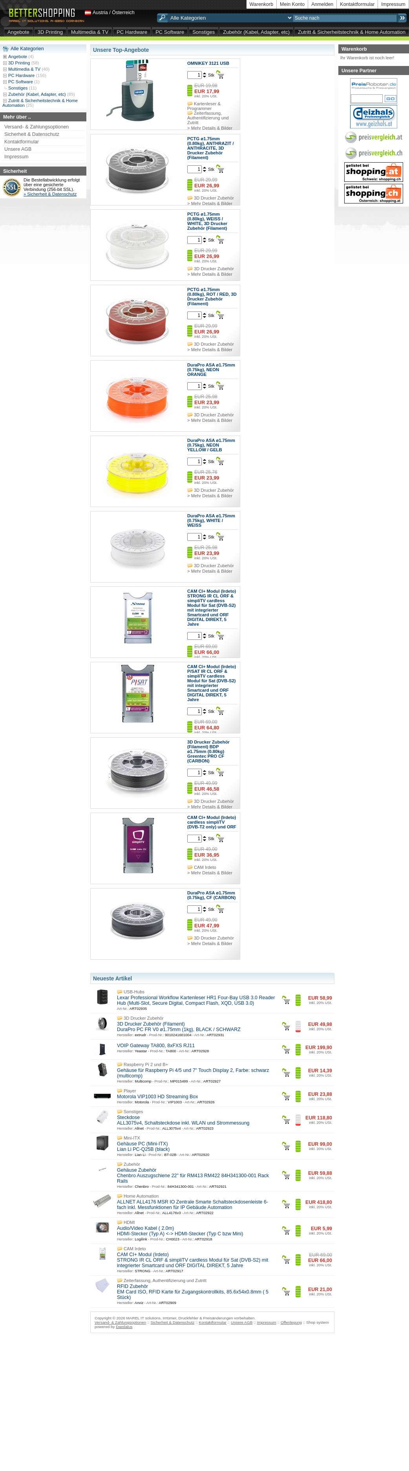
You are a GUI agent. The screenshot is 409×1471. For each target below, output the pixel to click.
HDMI (129, 1222)
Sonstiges (203, 32)
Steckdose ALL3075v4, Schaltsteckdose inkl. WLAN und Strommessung (183, 1120)
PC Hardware (132, 32)
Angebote (18, 32)
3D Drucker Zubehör (214, 198)
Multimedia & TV (89, 32)
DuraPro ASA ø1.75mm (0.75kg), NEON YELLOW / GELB (211, 445)
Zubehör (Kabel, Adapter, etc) (256, 32)
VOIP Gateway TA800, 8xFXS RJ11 (156, 1045)
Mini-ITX (132, 1138)
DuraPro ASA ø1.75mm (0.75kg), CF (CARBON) (211, 895)
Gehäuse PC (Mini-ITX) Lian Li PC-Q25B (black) (143, 1146)
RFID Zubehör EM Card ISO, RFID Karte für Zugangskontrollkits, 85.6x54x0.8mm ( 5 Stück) (192, 1292)
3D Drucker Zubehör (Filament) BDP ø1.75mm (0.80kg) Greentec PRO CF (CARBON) (208, 751)
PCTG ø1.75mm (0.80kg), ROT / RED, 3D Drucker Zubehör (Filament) (212, 296)
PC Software (169, 32)
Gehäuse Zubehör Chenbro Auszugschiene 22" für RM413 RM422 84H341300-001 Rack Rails (193, 1175)
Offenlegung (291, 1322)
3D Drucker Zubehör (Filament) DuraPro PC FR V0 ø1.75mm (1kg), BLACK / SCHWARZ (179, 1026)
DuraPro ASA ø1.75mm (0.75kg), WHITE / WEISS (211, 520)
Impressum (393, 4)
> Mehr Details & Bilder (209, 128)
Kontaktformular (357, 4)
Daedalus (124, 1326)
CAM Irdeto (205, 867)
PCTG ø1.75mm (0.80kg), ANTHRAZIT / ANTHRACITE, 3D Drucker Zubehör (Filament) (210, 148)
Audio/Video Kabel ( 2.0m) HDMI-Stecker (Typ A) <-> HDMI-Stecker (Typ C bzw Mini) (180, 1231)
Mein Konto (292, 4)
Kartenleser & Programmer (204, 106)
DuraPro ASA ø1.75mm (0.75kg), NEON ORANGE (211, 370)
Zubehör (132, 1164)
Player (130, 1090)
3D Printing (50, 32)
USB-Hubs (134, 991)
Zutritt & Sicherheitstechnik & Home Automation (351, 32)
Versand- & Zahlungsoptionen (36, 127)
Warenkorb (262, 4)
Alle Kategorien (27, 48)
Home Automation (141, 1196)
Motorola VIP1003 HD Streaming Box (157, 1096)
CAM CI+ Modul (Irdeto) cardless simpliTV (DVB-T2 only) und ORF (211, 822)
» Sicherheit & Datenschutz (50, 194)
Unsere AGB (17, 149)
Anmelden (322, 4)
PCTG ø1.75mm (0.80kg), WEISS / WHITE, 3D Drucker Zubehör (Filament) (207, 221)
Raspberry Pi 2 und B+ (146, 1064)
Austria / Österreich (114, 12)
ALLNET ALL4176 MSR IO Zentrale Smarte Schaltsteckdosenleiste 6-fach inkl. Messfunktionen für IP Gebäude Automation (192, 1204)
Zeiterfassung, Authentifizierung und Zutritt (207, 118)
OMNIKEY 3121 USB (208, 63)
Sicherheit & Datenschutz (31, 134)
